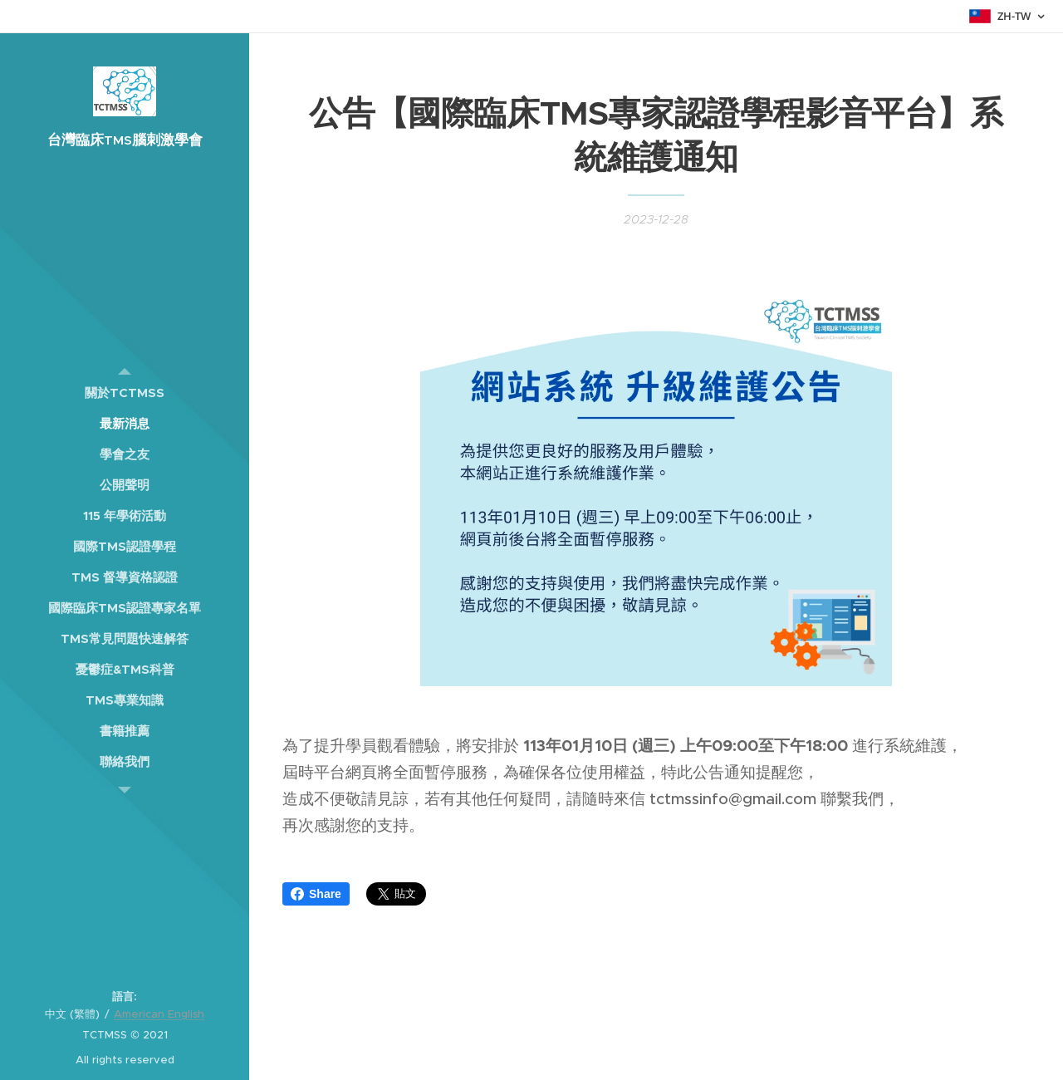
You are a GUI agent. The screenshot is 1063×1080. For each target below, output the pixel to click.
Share (316, 894)
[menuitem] (124, 392)
